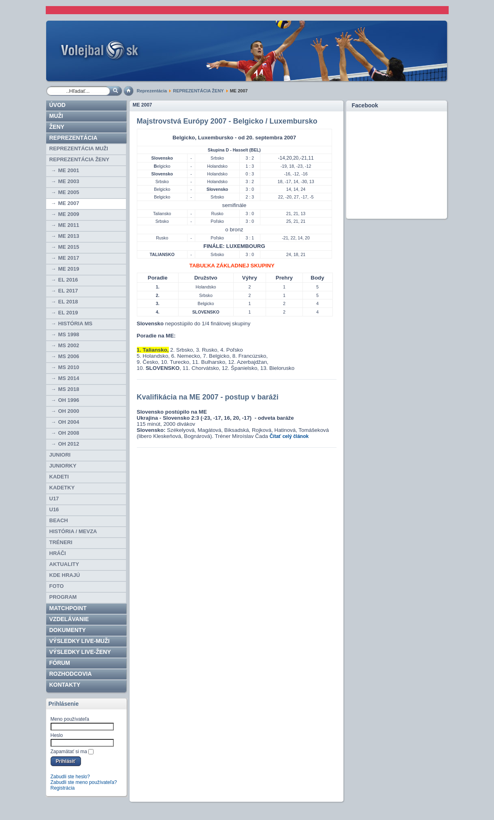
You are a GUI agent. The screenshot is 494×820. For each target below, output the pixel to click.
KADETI (59, 477)
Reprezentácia (152, 90)
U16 (54, 509)
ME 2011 (68, 225)
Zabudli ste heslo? (70, 776)
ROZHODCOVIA (70, 674)
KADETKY (62, 488)
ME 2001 (68, 170)
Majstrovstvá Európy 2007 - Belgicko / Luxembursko (227, 121)
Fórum (59, 663)
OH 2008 (68, 433)
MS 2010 (68, 367)
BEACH (58, 520)
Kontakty (65, 684)
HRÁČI (57, 553)
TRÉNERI (60, 542)
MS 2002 (68, 345)
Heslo (57, 735)
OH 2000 (68, 411)
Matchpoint (68, 608)
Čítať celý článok (289, 436)
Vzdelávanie (69, 619)
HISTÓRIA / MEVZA (73, 531)
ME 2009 (68, 214)
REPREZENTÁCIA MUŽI (78, 148)
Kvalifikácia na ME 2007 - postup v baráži (208, 397)
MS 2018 (68, 389)
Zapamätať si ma (69, 751)
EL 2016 (68, 280)
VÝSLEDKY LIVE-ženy (80, 652)
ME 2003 (68, 181)
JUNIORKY (63, 466)
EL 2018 (68, 302)
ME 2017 (68, 258)
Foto (56, 586)
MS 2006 (68, 356)
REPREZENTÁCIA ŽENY (198, 90)
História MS (75, 323)
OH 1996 (68, 400)
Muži (56, 116)
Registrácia (63, 788)
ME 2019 (68, 269)
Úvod (57, 105)
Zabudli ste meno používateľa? (84, 782)
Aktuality (64, 564)
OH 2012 (68, 444)
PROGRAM (63, 597)
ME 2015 (68, 247)
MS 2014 (68, 378)
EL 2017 (68, 291)
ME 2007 (68, 203)
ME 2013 (68, 236)
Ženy (56, 127)
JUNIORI (60, 455)
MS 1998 (68, 334)
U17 (54, 498)
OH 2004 (68, 422)
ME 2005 (68, 192)
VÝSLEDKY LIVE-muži (79, 641)
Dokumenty (67, 630)
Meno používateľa (70, 719)
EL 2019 (68, 313)
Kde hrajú (64, 575)
